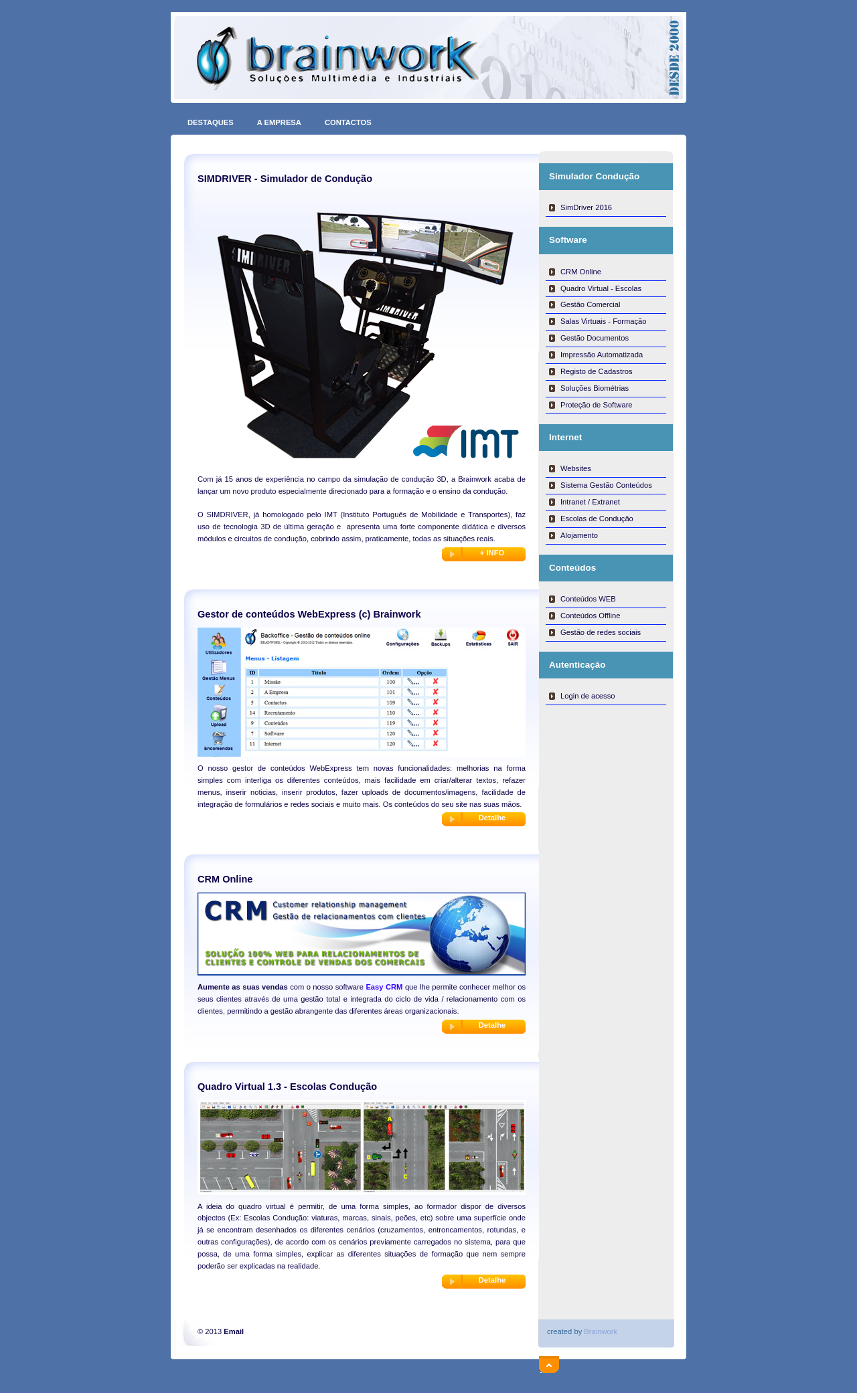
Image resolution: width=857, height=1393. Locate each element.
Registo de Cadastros (596, 371)
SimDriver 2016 (586, 207)
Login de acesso (587, 696)
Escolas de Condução (596, 519)
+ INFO (492, 553)
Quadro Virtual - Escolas (600, 288)
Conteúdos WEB (588, 599)
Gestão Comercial (590, 304)
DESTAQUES (210, 119)
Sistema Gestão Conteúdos (606, 485)
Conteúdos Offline (590, 616)
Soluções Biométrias (594, 388)
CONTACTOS (348, 119)
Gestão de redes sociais (600, 632)
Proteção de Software (596, 405)
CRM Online (580, 272)
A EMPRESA (279, 119)
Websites (575, 468)
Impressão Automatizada (601, 355)
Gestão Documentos (594, 338)
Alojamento (579, 535)
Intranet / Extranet (590, 502)
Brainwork (600, 1331)
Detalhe (492, 818)
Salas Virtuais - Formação (603, 321)
